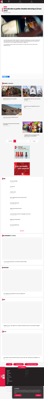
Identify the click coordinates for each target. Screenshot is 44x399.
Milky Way (26, 371)
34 (30, 141)
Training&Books (9, 381)
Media (8, 374)
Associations (9, 377)
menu (9, 2)
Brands (8, 371)
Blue (7, 383)
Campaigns (27, 370)
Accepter (18, 395)
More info (22, 230)
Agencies (8, 370)
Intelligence (9, 373)
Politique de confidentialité (10, 388)
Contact (23, 367)
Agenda (26, 374)
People (8, 378)
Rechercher (20, 2)
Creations (8, 375)
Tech (7, 382)
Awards (8, 379)
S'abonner (31, 2)
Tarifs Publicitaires (32, 364)
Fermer (38, 395)
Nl (42, 1)
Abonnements (19, 364)
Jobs (10, 364)
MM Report (27, 373)
